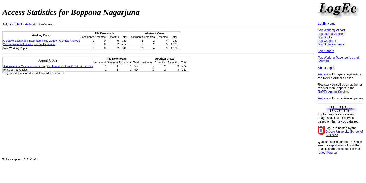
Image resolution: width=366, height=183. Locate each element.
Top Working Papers (331, 30)
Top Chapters (327, 41)
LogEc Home (327, 23)
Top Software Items (331, 44)
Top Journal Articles (331, 34)
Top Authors (326, 51)
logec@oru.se (327, 152)
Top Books (325, 37)
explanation (336, 145)
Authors (323, 74)
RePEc (341, 121)
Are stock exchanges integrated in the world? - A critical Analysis (41, 40)
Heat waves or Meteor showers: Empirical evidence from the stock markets (48, 66)
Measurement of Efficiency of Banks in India (29, 44)
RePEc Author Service (333, 92)
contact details (22, 24)
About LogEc (327, 68)
